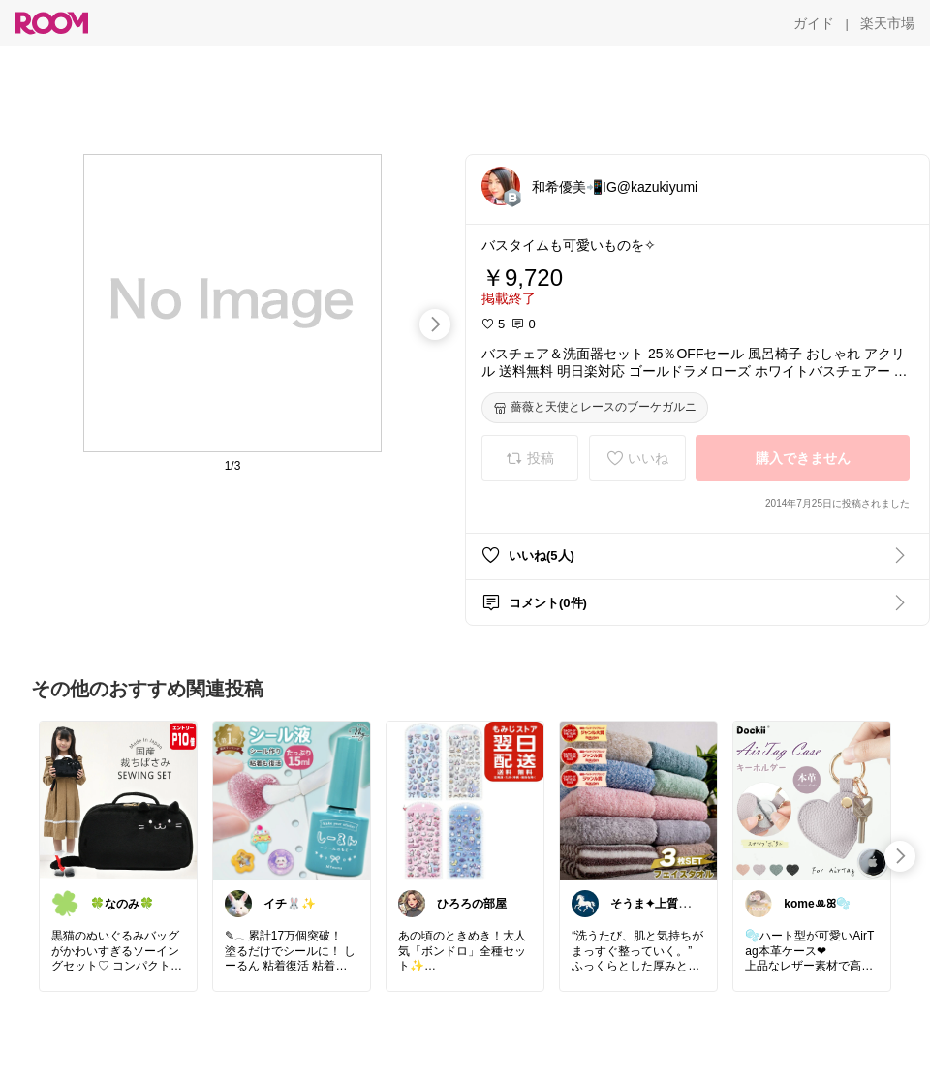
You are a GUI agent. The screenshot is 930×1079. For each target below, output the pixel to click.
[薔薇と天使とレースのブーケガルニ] (594, 407)
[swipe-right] (434, 324)
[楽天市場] (887, 23)
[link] (118, 800)
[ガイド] (813, 23)
